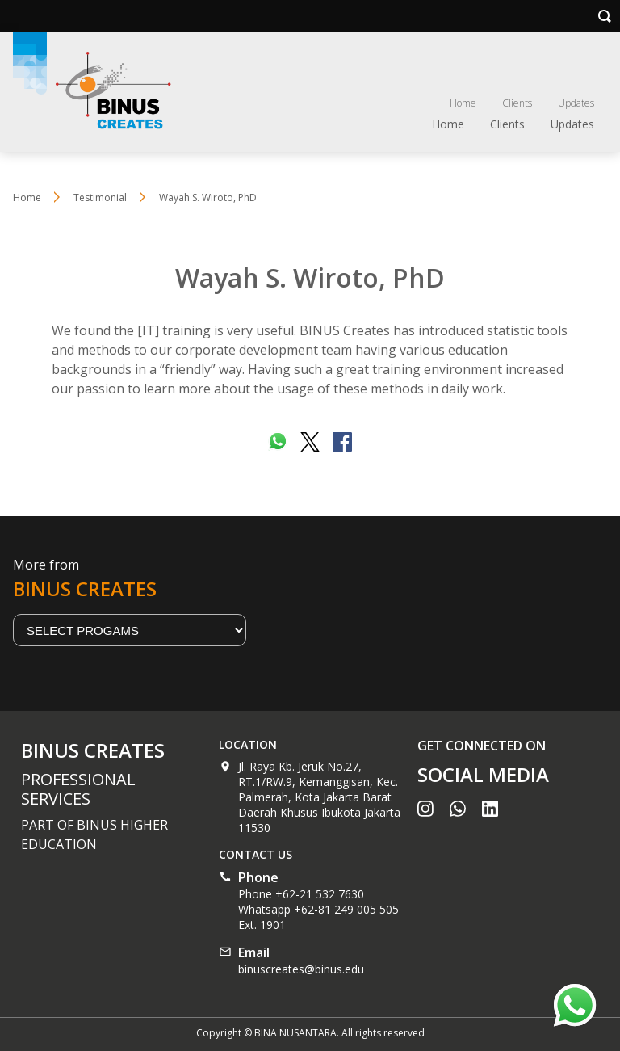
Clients (517, 103)
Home (463, 103)
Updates (576, 103)
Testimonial (100, 197)
